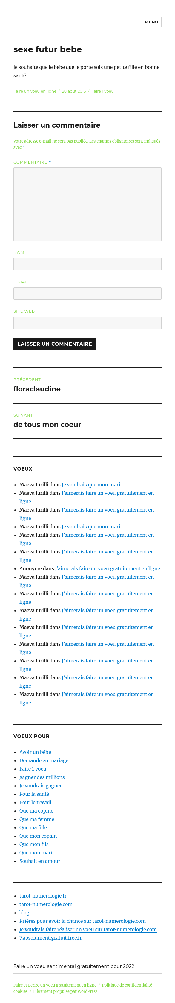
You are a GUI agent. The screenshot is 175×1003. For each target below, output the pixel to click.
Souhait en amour (39, 861)
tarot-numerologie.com (46, 904)
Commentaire (32, 162)
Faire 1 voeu (102, 91)
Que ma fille (33, 827)
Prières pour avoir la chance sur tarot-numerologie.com (82, 921)
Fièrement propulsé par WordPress (65, 991)
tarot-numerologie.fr (43, 896)
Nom (18, 252)
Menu (151, 21)
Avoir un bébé (35, 752)
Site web (24, 311)
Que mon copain (38, 836)
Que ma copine (36, 811)
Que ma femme (36, 819)
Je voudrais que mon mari (91, 485)
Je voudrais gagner (40, 786)
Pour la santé (34, 794)
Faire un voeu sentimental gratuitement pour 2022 (73, 966)
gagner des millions (42, 777)
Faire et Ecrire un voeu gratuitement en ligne (54, 985)
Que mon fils (34, 844)
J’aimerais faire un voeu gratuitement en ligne (107, 568)
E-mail (21, 281)
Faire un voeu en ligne (34, 91)
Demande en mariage (43, 760)
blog (24, 913)
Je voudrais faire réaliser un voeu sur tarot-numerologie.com (88, 929)
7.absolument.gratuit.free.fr (50, 938)
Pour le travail (35, 802)
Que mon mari (35, 853)
